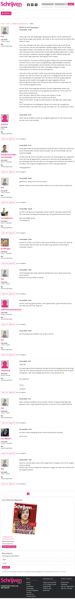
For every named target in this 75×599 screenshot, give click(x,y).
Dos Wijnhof (6, 438)
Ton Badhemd (7, 218)
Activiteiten (30, 586)
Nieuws (28, 582)
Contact (29, 592)
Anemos (4, 124)
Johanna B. (5, 370)
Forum (28, 584)
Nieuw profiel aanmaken (47, 7)
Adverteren (30, 594)
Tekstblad (64, 584)
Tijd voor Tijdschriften (67, 586)
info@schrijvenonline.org (9, 586)
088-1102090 (5, 588)
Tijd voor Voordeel (66, 588)
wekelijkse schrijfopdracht (19, 24)
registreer (12, 139)
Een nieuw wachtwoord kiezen (62, 7)
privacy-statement (61, 571)
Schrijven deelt (31, 596)
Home (3, 24)
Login (3, 139)
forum (8, 24)
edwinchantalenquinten (11, 309)
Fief (2, 36)
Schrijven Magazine (32, 590)
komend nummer (8, 539)
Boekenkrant (65, 582)
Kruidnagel (5, 249)
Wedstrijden (30, 588)
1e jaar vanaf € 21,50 (9, 547)
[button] (6, 13)
